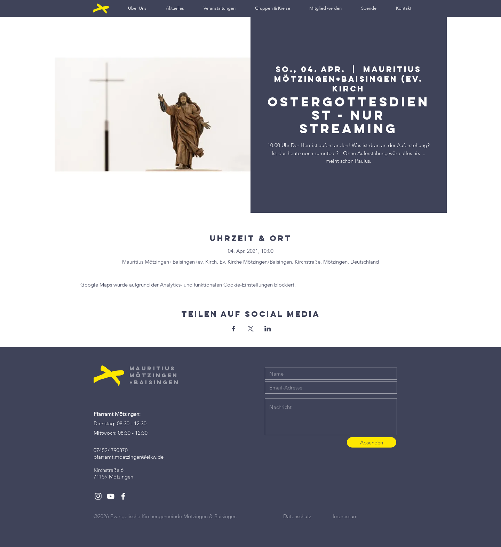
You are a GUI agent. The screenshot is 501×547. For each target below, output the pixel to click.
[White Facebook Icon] (123, 496)
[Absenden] (371, 442)
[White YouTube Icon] (110, 496)
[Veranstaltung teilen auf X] (250, 328)
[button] (137, 8)
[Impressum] (357, 516)
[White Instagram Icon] (98, 496)
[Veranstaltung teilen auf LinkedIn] (267, 328)
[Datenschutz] (308, 516)
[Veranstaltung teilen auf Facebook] (233, 328)
